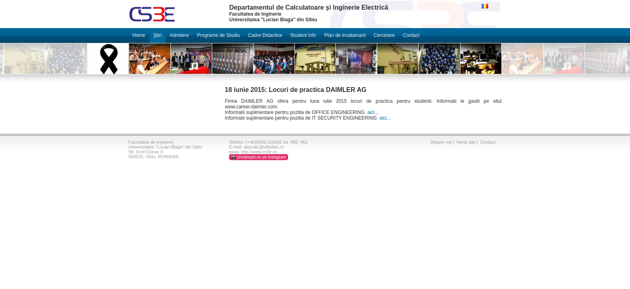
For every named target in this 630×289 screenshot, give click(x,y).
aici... (372, 112)
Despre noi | (442, 142)
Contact (411, 35)
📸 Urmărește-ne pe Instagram (258, 157)
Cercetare (384, 35)
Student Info (303, 35)
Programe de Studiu (218, 35)
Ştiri (157, 35)
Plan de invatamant (345, 35)
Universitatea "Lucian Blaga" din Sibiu (165, 146)
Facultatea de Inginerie (151, 142)
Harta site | (467, 142)
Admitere (179, 35)
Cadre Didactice (265, 35)
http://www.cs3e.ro (259, 151)
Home (139, 35)
